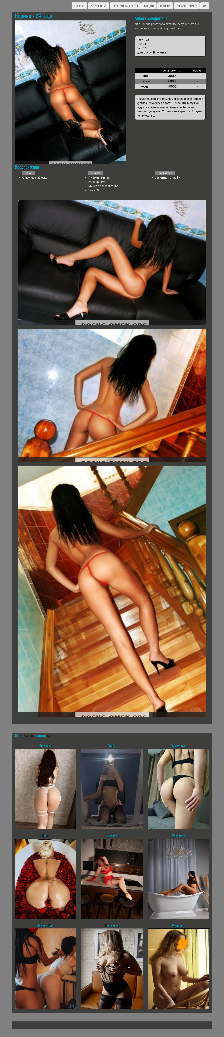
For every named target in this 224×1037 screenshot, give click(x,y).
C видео (149, 6)
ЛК (204, 6)
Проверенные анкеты (125, 6)
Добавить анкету (187, 6)
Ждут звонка (98, 6)
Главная (79, 6)
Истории (165, 6)
